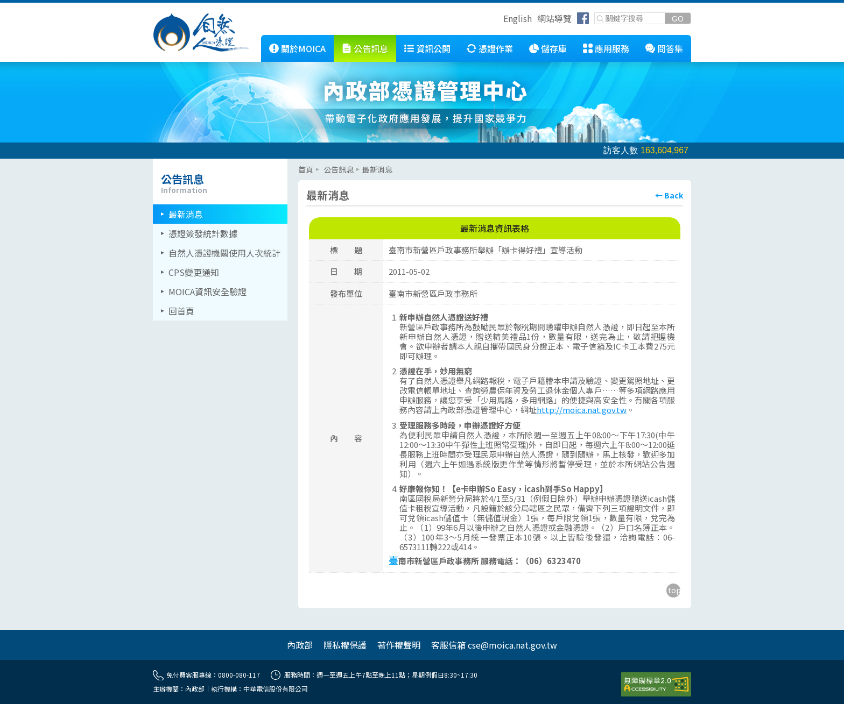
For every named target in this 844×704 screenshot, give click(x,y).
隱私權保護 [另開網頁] (345, 644)
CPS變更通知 (193, 272)
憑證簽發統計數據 (202, 233)
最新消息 (185, 214)
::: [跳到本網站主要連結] (253, 39)
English (517, 18)
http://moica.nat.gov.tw (582, 409)
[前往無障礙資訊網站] (656, 684)
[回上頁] (669, 195)
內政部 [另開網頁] (300, 644)
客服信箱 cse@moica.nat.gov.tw (494, 644)
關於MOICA (303, 48)
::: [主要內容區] (301, 163)
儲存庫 (554, 48)
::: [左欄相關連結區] (156, 163)
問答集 (670, 48)
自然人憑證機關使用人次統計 (224, 252)
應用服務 (612, 48)
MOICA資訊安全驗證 (207, 291)
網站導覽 (554, 18)
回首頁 (181, 310)
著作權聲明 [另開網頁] (398, 644)
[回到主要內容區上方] (673, 591)
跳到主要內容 (26, 7)
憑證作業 (496, 48)
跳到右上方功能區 (499, 20)
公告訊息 (371, 48)
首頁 (305, 169)
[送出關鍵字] (678, 18)
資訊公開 (433, 48)
